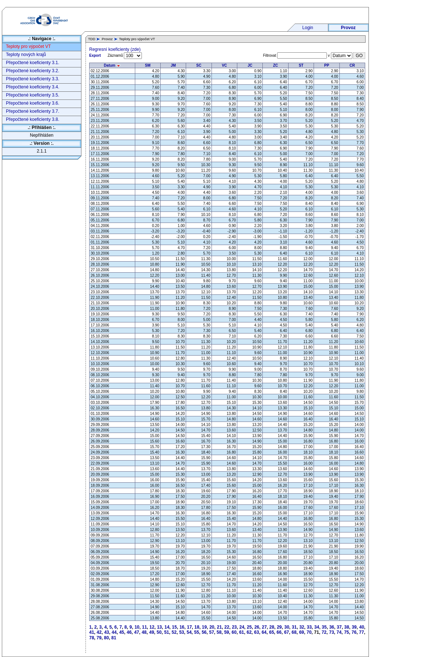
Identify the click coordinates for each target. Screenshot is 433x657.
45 (121, 632)
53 (181, 632)
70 (309, 632)
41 (91, 632)
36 (331, 627)
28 (271, 627)
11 (144, 627)
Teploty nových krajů (26, 54)
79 (99, 637)
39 (354, 627)
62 (249, 632)
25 (249, 627)
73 (331, 632)
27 (264, 627)
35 (324, 627)
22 (226, 627)
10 (137, 627)
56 (204, 632)
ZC (275, 65)
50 (159, 632)
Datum (112, 65)
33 (309, 627)
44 (114, 632)
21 (219, 627)
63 (256, 632)
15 (174, 627)
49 (151, 632)
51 (166, 632)
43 (106, 632)
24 (242, 627)
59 (226, 632)
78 (91, 637)
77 (361, 632)
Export (95, 55)
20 (211, 627)
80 (106, 637)
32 (301, 627)
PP (326, 65)
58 (219, 632)
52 (174, 632)
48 (144, 632)
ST (301, 65)
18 (197, 627)
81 (113, 637)
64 (264, 632)
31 (294, 627)
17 (189, 627)
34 (316, 627)
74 (338, 632)
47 (136, 632)
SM (147, 65)
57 (211, 632)
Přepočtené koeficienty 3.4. (32, 87)
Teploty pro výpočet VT (28, 46)
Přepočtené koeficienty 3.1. (32, 62)
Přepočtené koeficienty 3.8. (32, 119)
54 (188, 632)
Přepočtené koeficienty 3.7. (32, 111)
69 (301, 632)
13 (159, 627)
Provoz (348, 27)
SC (199, 65)
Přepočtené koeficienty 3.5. (32, 95)
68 (293, 632)
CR (352, 65)
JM (173, 65)
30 (286, 627)
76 (354, 632)
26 (256, 627)
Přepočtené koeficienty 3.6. (32, 103)
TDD (91, 39)
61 (241, 632)
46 (129, 632)
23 (234, 627)
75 (346, 632)
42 (99, 632)
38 (346, 627)
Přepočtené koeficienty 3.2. (32, 70)
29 (279, 627)
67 (286, 632)
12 (152, 627)
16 (181, 627)
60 (234, 632)
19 (204, 627)
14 (166, 627)
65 (271, 632)
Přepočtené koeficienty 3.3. (32, 78)
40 (361, 627)
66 (279, 632)
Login (307, 27)
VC (224, 65)
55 (196, 632)
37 (339, 627)
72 (324, 632)
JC (250, 65)
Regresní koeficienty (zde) (114, 49)
